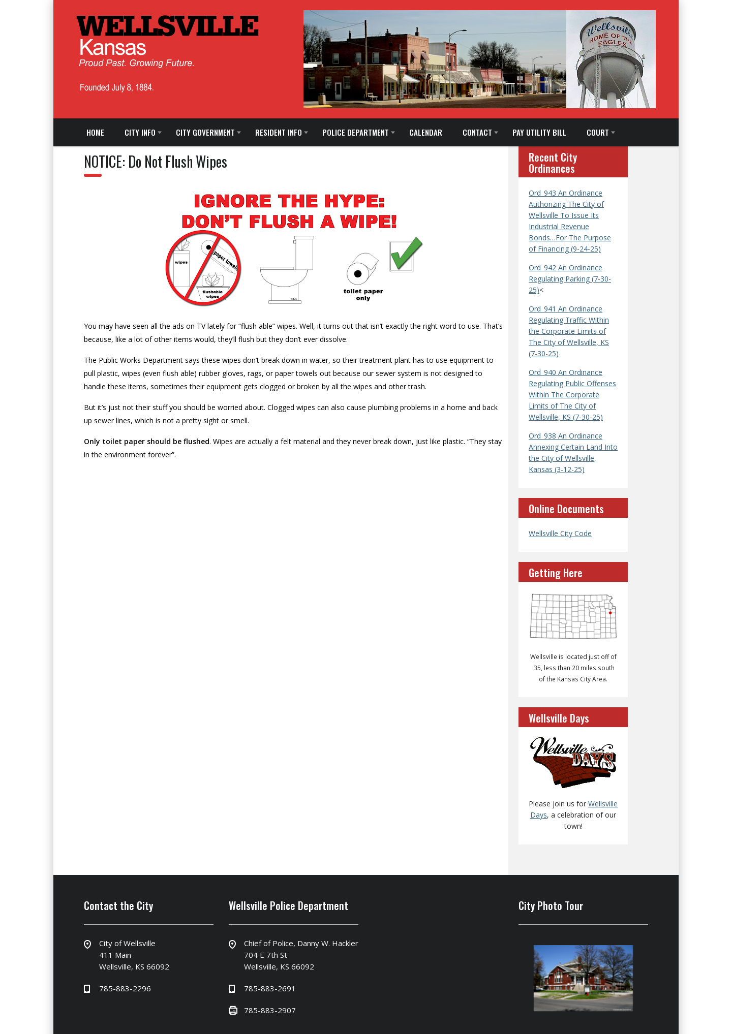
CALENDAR (425, 132)
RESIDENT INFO (278, 132)
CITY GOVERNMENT (205, 132)
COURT (598, 132)
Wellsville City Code (560, 533)
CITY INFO (140, 132)
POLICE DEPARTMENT (355, 132)
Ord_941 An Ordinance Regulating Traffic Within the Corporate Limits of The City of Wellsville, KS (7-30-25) (569, 331)
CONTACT (477, 132)
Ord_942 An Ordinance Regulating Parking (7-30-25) (570, 279)
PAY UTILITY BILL (539, 132)
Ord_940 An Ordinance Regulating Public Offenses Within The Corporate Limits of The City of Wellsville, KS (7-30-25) (572, 394)
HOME (95, 132)
